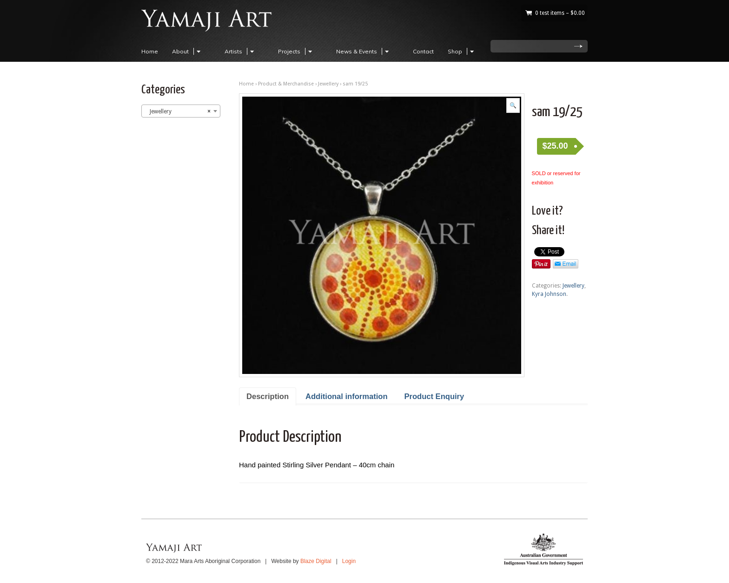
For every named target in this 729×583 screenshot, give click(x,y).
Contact (423, 51)
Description (267, 396)
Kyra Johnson (549, 294)
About (187, 51)
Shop (462, 51)
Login (349, 561)
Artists (241, 51)
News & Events (363, 51)
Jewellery (328, 84)
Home (149, 51)
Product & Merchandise (286, 84)
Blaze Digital (315, 561)
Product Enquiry (434, 396)
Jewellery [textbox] (178, 111)
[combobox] (180, 111)
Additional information (346, 396)
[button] (513, 105)
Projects (296, 51)
